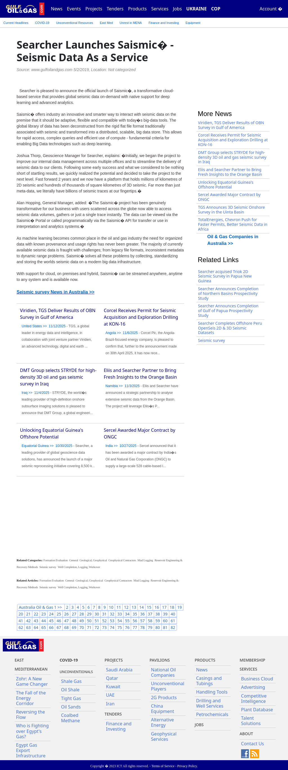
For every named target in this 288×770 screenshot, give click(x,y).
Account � (271, 9)
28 (81, 614)
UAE (110, 695)
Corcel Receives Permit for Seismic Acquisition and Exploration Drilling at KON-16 (141, 317)
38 (158, 614)
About (246, 733)
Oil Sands (71, 707)
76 (127, 627)
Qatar (112, 678)
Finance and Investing (163, 22)
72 (96, 627)
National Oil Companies (163, 672)
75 (119, 627)
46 (59, 620)
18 (172, 607)
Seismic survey (47, 567)
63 (28, 627)
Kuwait (113, 686)
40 (173, 614)
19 (179, 607)
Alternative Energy (162, 722)
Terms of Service (162, 766)
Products (137, 9)
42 (28, 620)
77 (134, 627)
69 (74, 627)
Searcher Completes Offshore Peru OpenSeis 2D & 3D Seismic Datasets (230, 328)
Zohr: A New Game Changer (32, 681)
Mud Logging (145, 560)
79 (150, 627)
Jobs (177, 9)
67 (59, 627)
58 (150, 620)
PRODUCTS (205, 660)
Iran (110, 704)
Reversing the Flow (30, 714)
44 (43, 620)
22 (36, 614)
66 (51, 627)
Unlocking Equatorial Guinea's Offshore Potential (225, 185)
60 (165, 620)
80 (158, 627)
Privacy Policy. (187, 766)
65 (43, 627)
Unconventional (74, 22)
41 (21, 620)
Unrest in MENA (131, 22)
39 (165, 614)
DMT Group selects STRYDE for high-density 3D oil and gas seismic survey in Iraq (58, 377)
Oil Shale (70, 690)
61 (173, 620)
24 (51, 614)
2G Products (164, 697)
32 (112, 614)
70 (81, 627)
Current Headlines (15, 22)
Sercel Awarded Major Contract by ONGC (229, 197)
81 (165, 627)
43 (36, 620)
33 (119, 614)
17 (164, 607)
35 (134, 614)
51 (96, 620)
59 (158, 620)
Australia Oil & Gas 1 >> (41, 607)
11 (118, 607)
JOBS (199, 724)
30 (96, 614)
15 (149, 607)
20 (21, 614)
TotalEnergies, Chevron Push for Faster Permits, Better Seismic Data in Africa (232, 224)
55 (127, 620)
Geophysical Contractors (122, 560)
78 (142, 627)
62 (21, 627)
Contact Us (252, 744)
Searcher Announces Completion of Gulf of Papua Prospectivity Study (228, 310)
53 (112, 620)
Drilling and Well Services (209, 703)
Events (74, 9)
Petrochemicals (212, 714)
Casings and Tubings (209, 681)
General (73, 560)
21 (28, 614)
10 (111, 607)
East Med (106, 22)
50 (89, 620)
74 (112, 627)
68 (66, 627)
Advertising (253, 687)
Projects (94, 9)
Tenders (115, 9)
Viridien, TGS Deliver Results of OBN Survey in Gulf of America (231, 125)
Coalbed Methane (70, 718)
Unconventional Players (167, 686)
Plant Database (257, 710)
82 (173, 627)
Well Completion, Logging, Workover (79, 567)
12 (126, 607)
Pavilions (160, 660)
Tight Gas (71, 698)
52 (104, 620)
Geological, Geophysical (93, 560)
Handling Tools (212, 692)
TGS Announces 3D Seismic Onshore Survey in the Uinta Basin (231, 210)
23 (43, 614)
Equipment (193, 22)
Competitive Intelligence (254, 698)
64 (36, 627)
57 (142, 620)
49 (81, 620)
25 (59, 614)
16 (156, 607)
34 (127, 614)
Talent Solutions (251, 720)
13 (134, 607)
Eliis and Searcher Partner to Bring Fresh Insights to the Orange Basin (230, 172)
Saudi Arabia (119, 670)
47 (66, 620)
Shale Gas (71, 681)
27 (74, 614)
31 (104, 614)
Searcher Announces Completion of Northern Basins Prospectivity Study (228, 293)
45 (51, 620)
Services (159, 9)
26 (66, 614)
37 (150, 614)
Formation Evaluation (55, 560)
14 (141, 607)
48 (74, 620)
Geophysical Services (164, 736)
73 (104, 627)
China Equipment (162, 708)
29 (89, 614)
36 (142, 614)
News (56, 9)
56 (134, 620)
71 (89, 627)
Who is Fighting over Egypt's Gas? (32, 731)
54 (119, 620)
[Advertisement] (100, 517)
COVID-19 (42, 22)
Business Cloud (257, 679)
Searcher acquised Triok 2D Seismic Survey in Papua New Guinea (225, 276)
